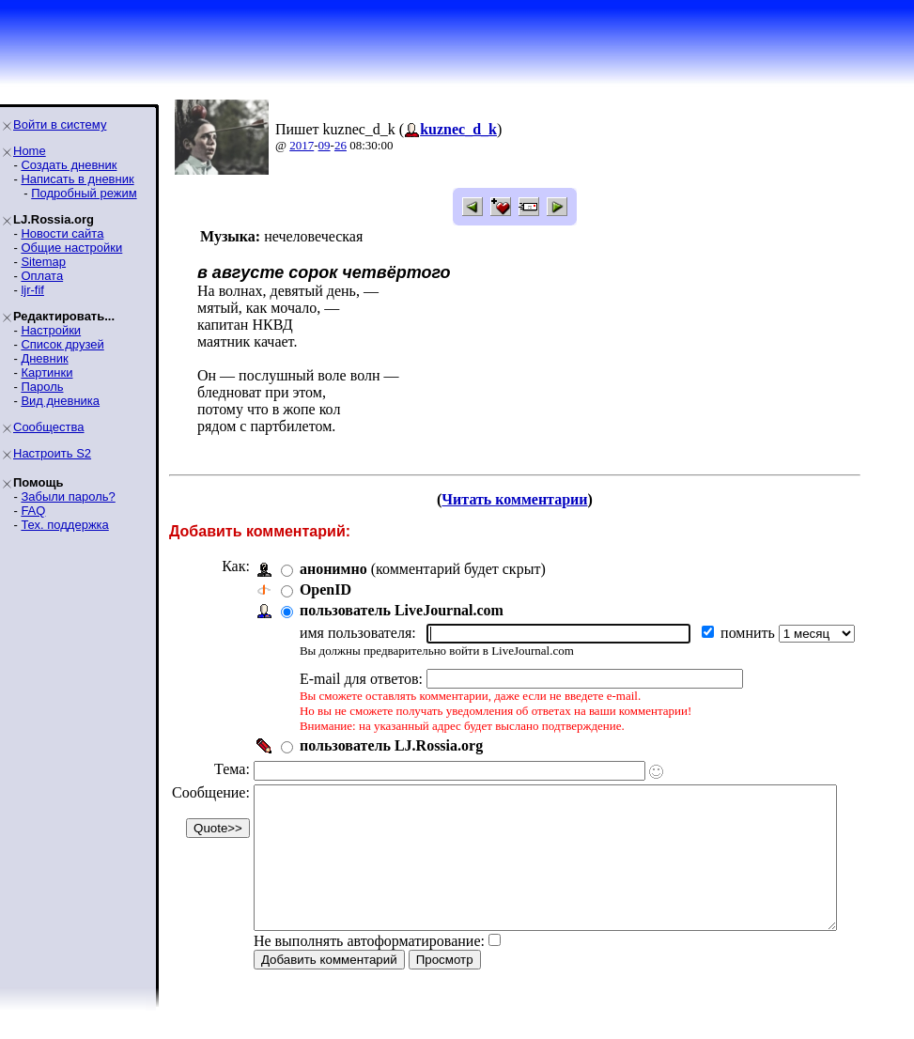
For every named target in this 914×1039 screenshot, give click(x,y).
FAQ (33, 511)
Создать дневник (68, 165)
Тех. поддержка (64, 525)
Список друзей (62, 344)
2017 (301, 145)
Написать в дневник (77, 179)
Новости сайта (62, 233)
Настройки (51, 330)
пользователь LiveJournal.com (401, 610)
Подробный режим (83, 193)
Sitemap (43, 262)
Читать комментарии (539, 499)
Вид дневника (60, 401)
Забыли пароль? (68, 496)
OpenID (325, 589)
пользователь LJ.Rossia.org (391, 745)
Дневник (44, 358)
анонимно (333, 569)
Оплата (42, 276)
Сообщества (49, 427)
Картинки (46, 372)
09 (324, 145)
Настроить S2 (52, 453)
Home (29, 151)
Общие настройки (71, 247)
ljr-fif (32, 290)
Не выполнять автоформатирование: (369, 969)
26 (340, 145)
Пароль (42, 387)
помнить (749, 633)
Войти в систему (59, 124)
